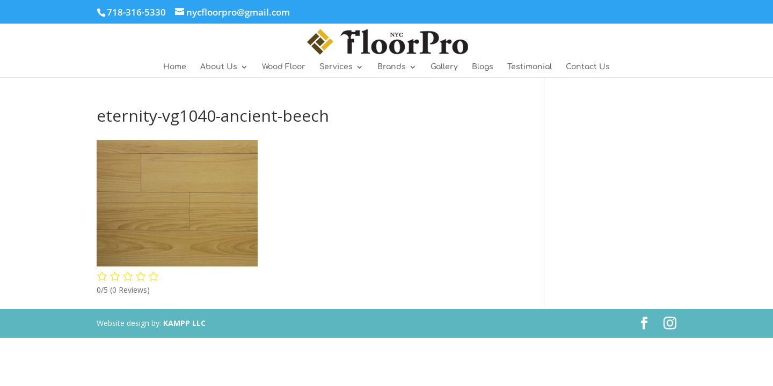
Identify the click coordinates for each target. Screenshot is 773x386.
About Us (218, 67)
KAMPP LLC (184, 323)
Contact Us (588, 67)
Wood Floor (283, 67)
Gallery (444, 67)
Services (336, 67)
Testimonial (529, 67)
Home (174, 67)
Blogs (482, 67)
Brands (391, 67)
